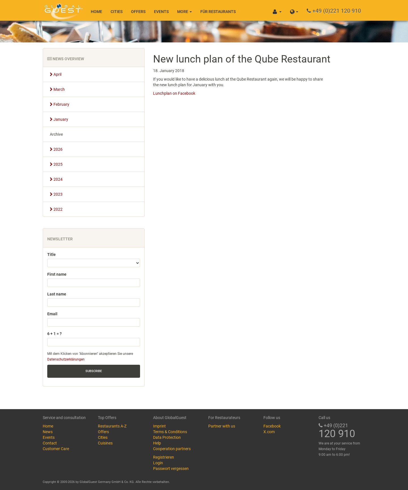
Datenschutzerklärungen (66, 359)
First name (56, 274)
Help (157, 443)
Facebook (272, 426)
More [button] (184, 11)
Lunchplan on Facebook (174, 93)
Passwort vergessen (171, 468)
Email (52, 314)
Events (161, 11)
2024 (56, 179)
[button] (294, 10)
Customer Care (56, 448)
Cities (117, 11)
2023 (56, 194)
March (57, 89)
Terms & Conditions (170, 431)
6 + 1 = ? (54, 333)
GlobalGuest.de (62, 10)
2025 (56, 164)
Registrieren (163, 457)
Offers (138, 11)
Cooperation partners (172, 448)
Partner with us (221, 426)
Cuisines (105, 443)
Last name (56, 294)
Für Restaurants (218, 11)
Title (51, 254)
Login (158, 463)
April (55, 74)
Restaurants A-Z (112, 426)
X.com (269, 431)
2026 (56, 149)
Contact (50, 443)
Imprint (159, 426)
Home (96, 11)
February (59, 104)
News (48, 431)
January (59, 119)
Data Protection (167, 437)
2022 (56, 209)
